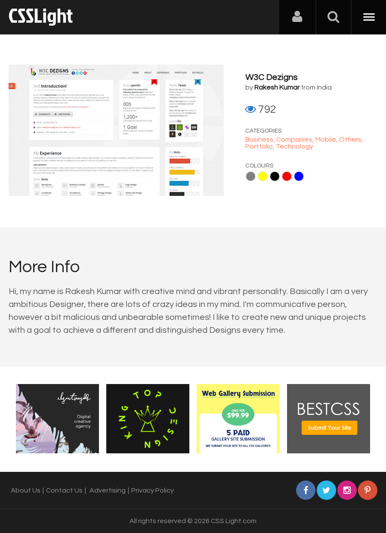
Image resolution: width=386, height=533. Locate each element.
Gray (250, 176)
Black (274, 176)
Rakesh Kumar (277, 87)
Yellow (262, 176)
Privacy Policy (152, 490)
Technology (294, 146)
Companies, (295, 139)
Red (286, 176)
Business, (260, 139)
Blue (298, 176)
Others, (351, 139)
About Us (25, 490)
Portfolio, (260, 146)
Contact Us (64, 490)
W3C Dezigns (271, 77)
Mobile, (327, 139)
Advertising (108, 490)
